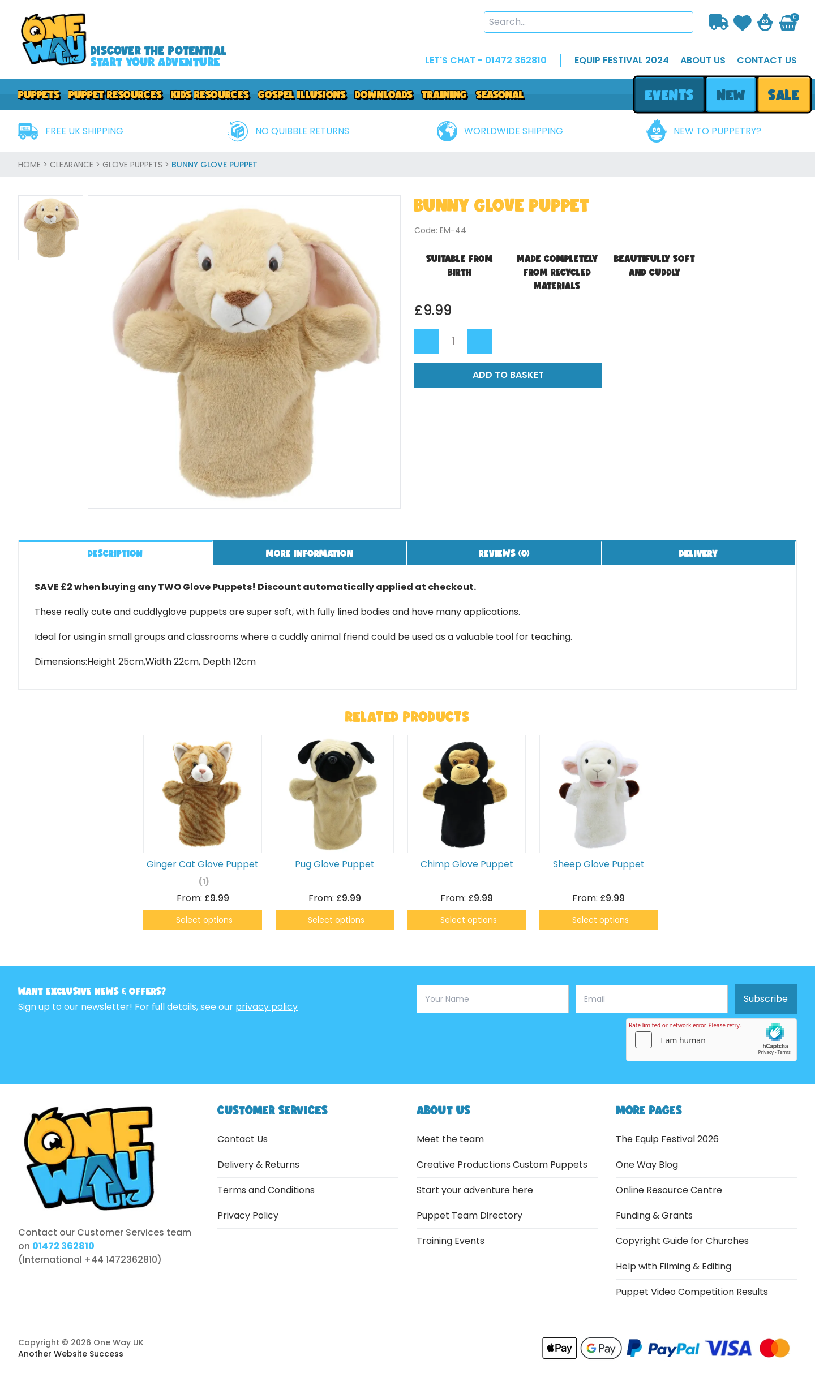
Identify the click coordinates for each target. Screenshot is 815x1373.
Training (444, 94)
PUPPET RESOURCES (115, 94)
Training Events (450, 1240)
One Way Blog (647, 1164)
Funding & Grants (654, 1215)
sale (784, 95)
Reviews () (504, 553)
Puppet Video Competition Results (692, 1291)
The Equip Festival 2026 (667, 1139)
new (731, 95)
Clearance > (76, 164)
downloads (384, 94)
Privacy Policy (247, 1215)
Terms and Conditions (266, 1189)
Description (115, 553)
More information (309, 553)
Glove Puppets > (136, 164)
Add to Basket (508, 374)
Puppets (38, 94)
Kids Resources (210, 94)
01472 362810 (63, 1246)
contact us (767, 60)
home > (34, 164)
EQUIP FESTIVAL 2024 (621, 60)
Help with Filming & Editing (673, 1266)
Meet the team (450, 1139)
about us (703, 60)
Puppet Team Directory (469, 1215)
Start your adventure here (475, 1189)
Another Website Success (70, 1353)
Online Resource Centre (669, 1189)
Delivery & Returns (258, 1164)
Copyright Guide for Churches (682, 1240)
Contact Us (242, 1139)
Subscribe (766, 998)
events (669, 95)
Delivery (698, 553)
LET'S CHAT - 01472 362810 (486, 60)
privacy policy (266, 1006)
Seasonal (500, 94)
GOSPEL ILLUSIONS (302, 94)
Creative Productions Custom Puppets (502, 1164)
